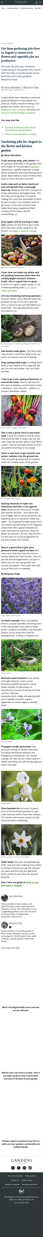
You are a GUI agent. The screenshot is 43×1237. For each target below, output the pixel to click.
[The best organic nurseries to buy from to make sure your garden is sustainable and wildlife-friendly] (21, 1111)
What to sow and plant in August (21, 134)
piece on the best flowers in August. (18, 112)
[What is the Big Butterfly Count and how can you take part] (21, 977)
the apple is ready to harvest (22, 230)
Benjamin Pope (15, 923)
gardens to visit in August (13, 109)
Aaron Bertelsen (16, 896)
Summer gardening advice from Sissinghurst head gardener (20, 128)
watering (35, 166)
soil (15, 214)
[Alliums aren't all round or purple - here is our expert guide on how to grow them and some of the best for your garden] (21, 1042)
